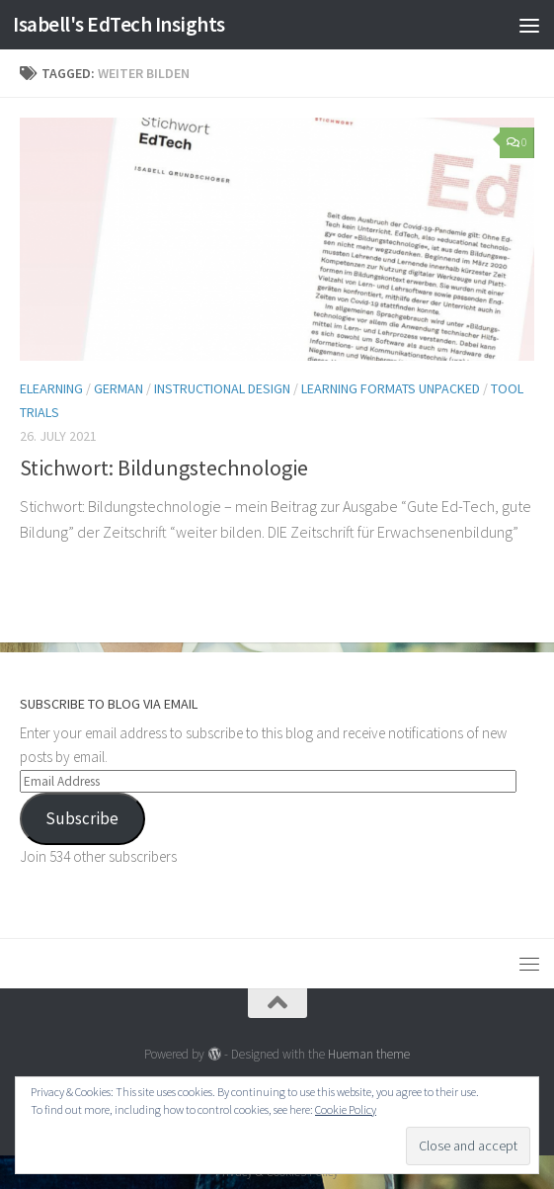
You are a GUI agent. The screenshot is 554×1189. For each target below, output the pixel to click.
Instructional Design (222, 388)
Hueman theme (369, 1054)
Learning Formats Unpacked (390, 388)
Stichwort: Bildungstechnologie (164, 467)
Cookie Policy (345, 1109)
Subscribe (82, 818)
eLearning (51, 388)
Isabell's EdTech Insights (119, 24)
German (118, 388)
